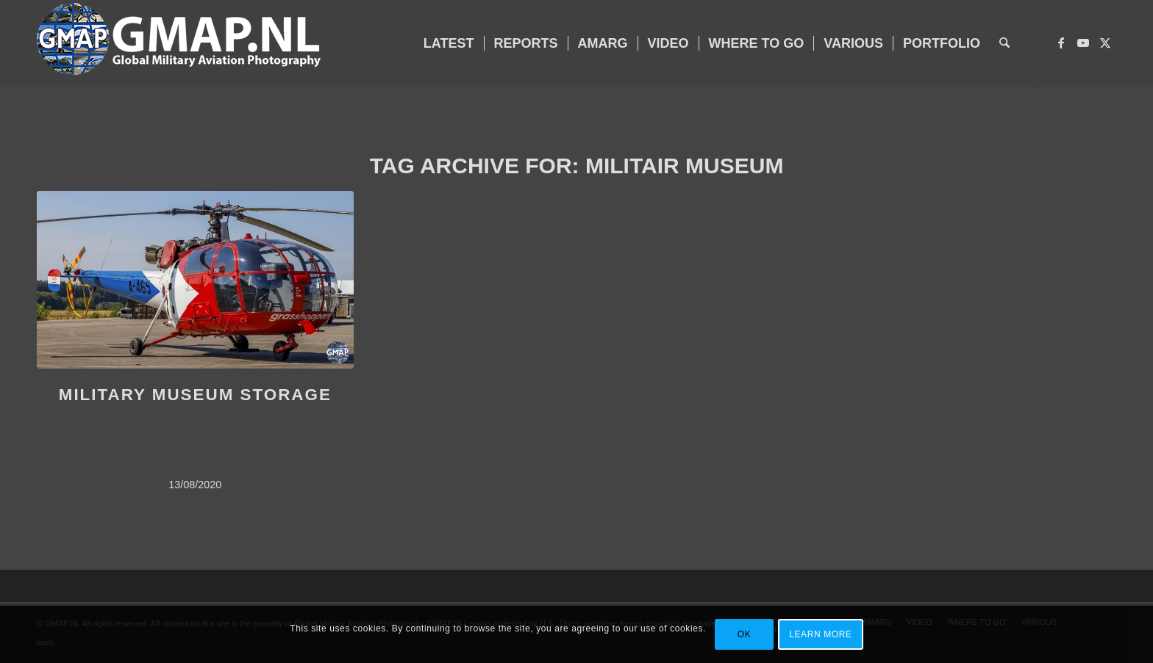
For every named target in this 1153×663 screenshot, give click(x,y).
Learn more (820, 634)
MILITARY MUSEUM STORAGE (195, 394)
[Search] (1004, 43)
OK (745, 634)
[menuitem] (449, 43)
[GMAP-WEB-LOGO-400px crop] (179, 43)
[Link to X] (1105, 43)
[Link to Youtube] (1083, 43)
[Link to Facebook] (1061, 43)
